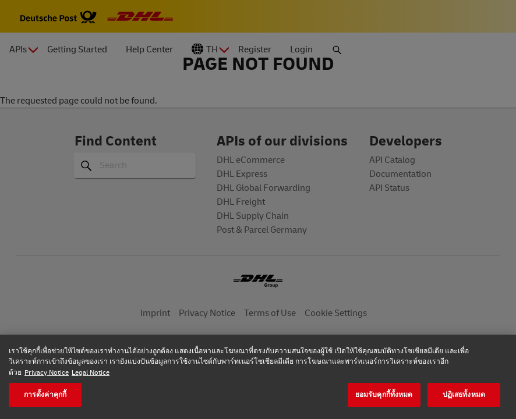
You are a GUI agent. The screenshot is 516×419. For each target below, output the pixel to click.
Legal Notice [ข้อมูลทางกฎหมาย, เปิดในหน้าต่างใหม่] (90, 372)
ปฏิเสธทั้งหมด (464, 394)
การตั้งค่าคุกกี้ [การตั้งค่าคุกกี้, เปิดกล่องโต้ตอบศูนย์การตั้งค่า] (45, 394)
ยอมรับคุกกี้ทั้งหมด (384, 394)
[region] (258, 377)
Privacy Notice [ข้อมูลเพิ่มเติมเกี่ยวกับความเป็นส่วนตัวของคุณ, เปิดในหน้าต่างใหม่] (46, 372)
